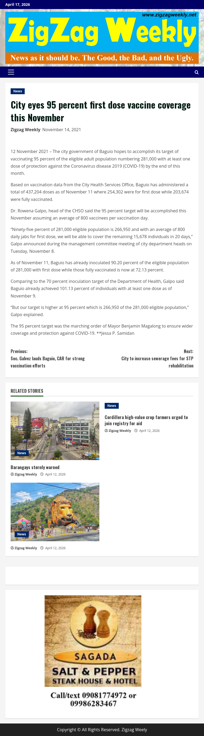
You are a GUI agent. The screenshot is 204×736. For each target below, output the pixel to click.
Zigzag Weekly (25, 130)
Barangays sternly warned (35, 467)
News (17, 91)
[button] (11, 72)
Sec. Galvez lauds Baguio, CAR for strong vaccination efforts (56, 358)
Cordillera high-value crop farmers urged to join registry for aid (147, 420)
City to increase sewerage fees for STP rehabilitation (147, 358)
